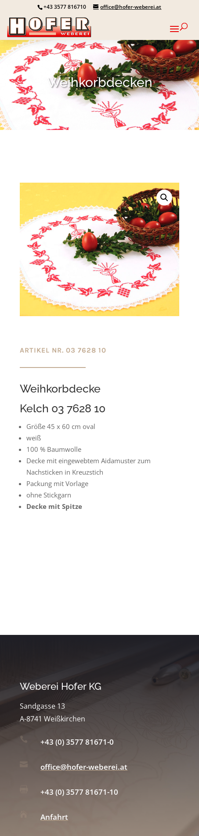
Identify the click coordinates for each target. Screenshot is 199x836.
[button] (164, 197)
